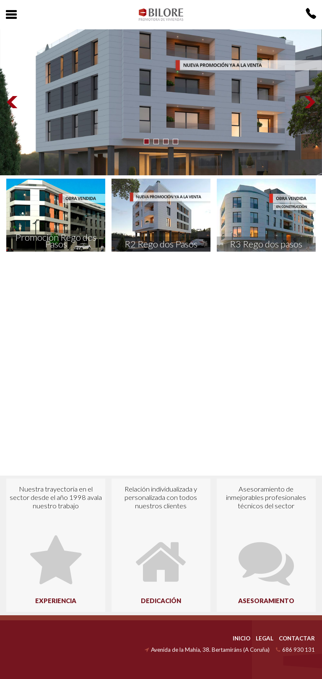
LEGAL (264, 638)
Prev (12, 102)
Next (309, 102)
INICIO (241, 638)
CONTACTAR (297, 638)
